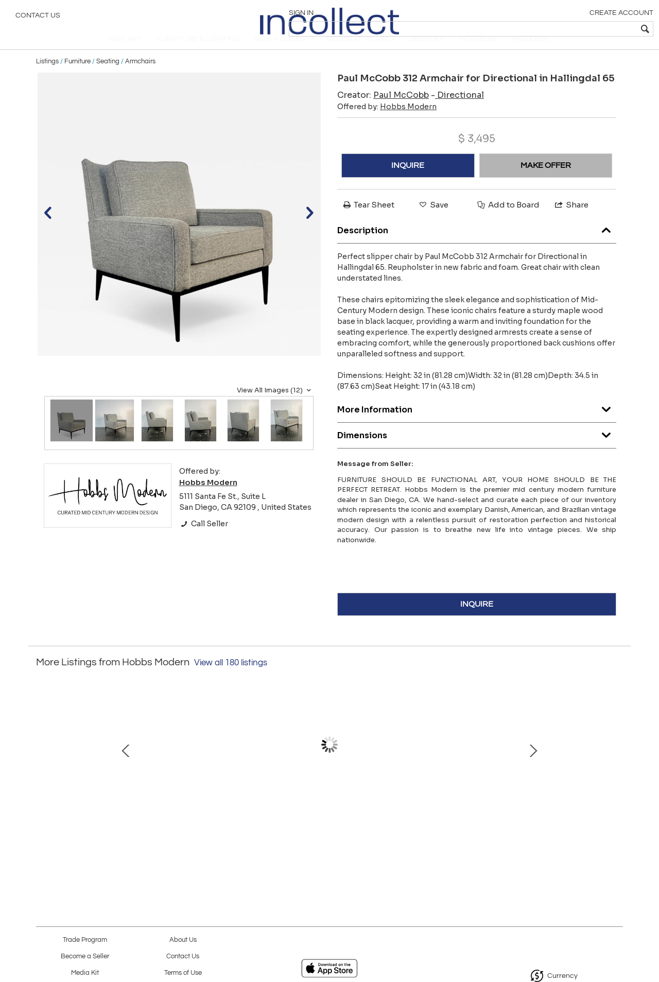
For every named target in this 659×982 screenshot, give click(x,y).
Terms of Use (183, 973)
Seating (107, 78)
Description (476, 245)
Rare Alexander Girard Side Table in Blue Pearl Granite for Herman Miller (543, 819)
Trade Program (85, 940)
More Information (476, 424)
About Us (183, 940)
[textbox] (577, 29)
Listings (47, 78)
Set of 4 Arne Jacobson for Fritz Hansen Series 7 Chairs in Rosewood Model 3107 (219, 819)
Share (570, 222)
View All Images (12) (275, 407)
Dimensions (476, 450)
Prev (44, 767)
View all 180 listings (230, 680)
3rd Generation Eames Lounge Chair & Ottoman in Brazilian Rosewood (110, 819)
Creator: (383, 112)
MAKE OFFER (546, 183)
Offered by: (387, 124)
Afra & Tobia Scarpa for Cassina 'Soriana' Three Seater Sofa (327, 819)
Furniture (77, 78)
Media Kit (85, 973)
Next (615, 767)
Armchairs (140, 78)
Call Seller (203, 540)
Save (433, 222)
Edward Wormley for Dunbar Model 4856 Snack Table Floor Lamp (435, 819)
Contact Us (37, 18)
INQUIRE (407, 183)
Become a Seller (85, 956)
